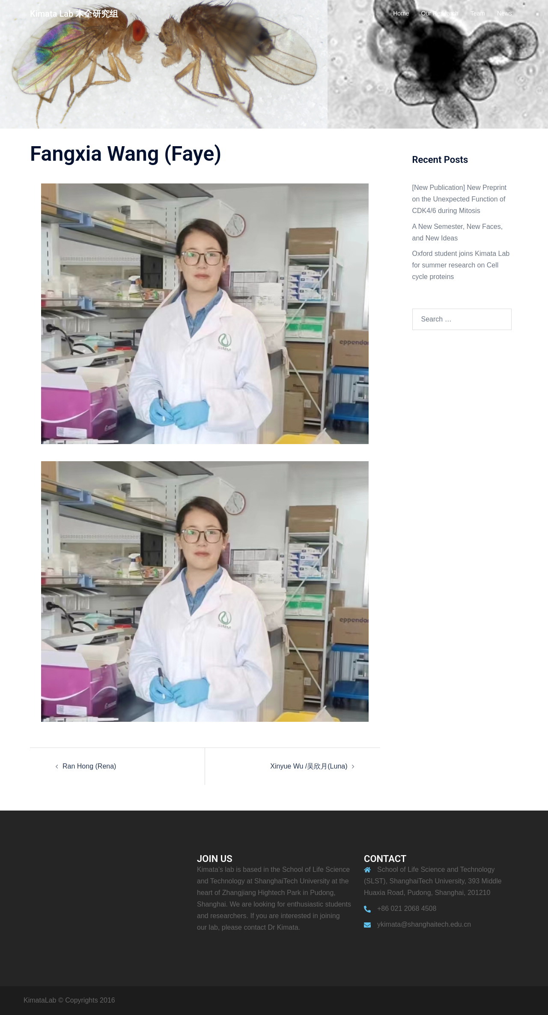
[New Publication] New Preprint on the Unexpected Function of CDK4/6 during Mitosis (459, 199)
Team (478, 13)
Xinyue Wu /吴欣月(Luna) (308, 766)
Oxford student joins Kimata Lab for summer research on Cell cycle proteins (461, 265)
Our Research (440, 13)
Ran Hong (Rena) (89, 766)
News (504, 13)
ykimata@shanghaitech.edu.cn (424, 924)
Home (401, 13)
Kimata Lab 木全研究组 (74, 14)
